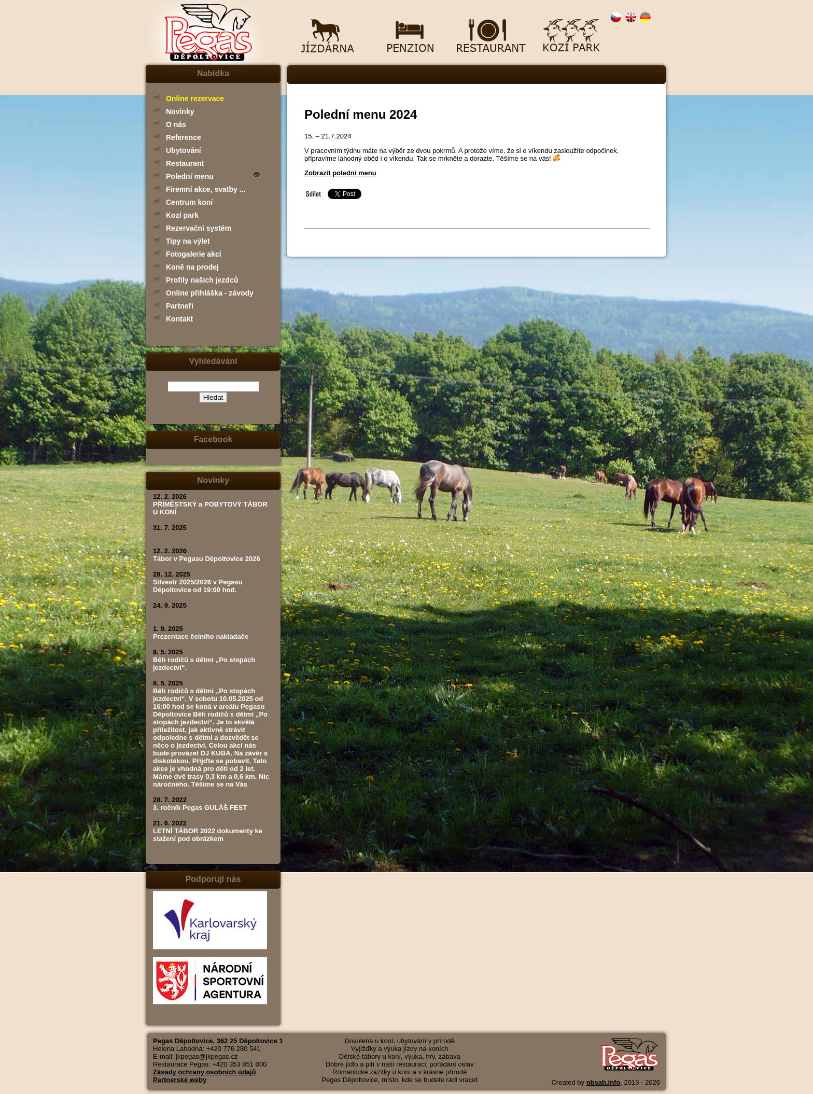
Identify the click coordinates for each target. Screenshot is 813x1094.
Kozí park (182, 215)
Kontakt (179, 319)
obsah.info (603, 1082)
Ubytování (183, 150)
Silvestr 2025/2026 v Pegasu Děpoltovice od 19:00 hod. (198, 586)
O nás (176, 124)
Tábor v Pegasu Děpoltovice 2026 (206, 559)
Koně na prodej (192, 267)
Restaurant (185, 163)
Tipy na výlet (188, 241)
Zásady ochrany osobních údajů (204, 1072)
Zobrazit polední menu (340, 173)
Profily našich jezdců (202, 280)
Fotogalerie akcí (193, 254)
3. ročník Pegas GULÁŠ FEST (200, 807)
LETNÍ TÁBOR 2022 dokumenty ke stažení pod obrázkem (207, 835)
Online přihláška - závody (210, 293)
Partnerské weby (179, 1080)
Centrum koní (189, 202)
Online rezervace (195, 98)
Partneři (179, 306)
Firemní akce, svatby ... (205, 189)
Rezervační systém (198, 228)
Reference (183, 137)
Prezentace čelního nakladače (200, 636)
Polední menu (190, 176)
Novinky (180, 111)
